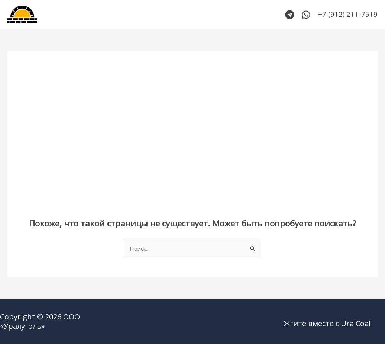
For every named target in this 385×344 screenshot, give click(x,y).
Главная (84, 14)
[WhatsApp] (306, 14)
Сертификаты (204, 14)
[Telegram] (289, 14)
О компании (254, 14)
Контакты (157, 14)
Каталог (119, 14)
